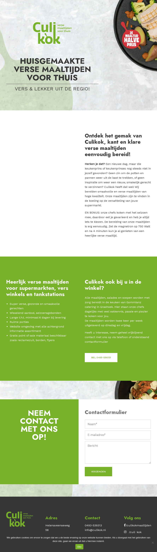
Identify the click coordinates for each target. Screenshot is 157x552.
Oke (79, 546)
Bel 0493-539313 (101, 357)
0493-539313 (93, 525)
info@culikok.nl (95, 530)
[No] (152, 542)
